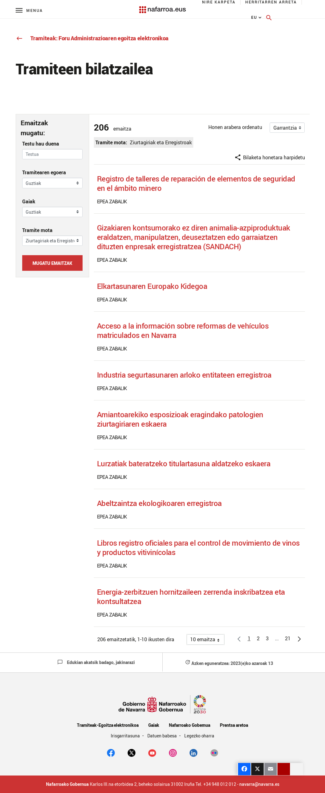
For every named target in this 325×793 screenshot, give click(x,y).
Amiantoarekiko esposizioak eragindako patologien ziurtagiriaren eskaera (180, 419)
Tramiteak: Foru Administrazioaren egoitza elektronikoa (92, 38)
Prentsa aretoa (234, 725)
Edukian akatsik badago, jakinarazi (96, 662)
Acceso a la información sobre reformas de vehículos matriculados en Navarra (183, 330)
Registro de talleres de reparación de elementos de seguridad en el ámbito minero (196, 183)
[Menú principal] (29, 10)
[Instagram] (173, 752)
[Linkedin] (193, 752)
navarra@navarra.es (259, 784)
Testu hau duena (40, 143)
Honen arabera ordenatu (235, 127)
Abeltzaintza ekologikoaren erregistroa (159, 503)
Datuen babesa (162, 736)
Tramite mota (37, 230)
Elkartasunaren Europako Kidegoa (152, 286)
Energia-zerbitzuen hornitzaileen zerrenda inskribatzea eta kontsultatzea (191, 596)
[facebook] (111, 752)
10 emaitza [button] (207, 640)
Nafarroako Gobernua (189, 725)
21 (289, 639)
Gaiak (28, 201)
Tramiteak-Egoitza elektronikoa (108, 725)
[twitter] (131, 752)
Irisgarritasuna (126, 736)
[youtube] (152, 752)
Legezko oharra (199, 736)
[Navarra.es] (162, 6)
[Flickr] (214, 752)
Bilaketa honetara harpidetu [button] (269, 157)
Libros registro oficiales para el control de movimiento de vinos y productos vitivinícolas (198, 547)
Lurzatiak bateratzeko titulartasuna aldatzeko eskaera (184, 463)
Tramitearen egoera (44, 172)
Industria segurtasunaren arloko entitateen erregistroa (184, 375)
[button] (277, 638)
